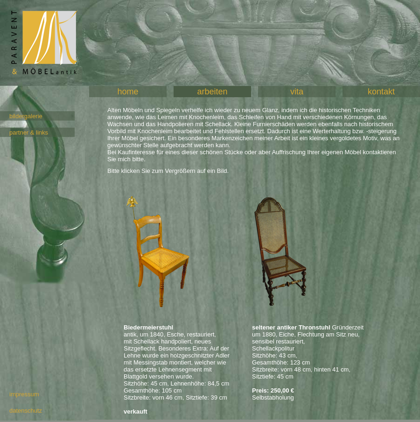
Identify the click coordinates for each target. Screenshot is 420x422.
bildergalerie (25, 116)
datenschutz (25, 410)
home (127, 91)
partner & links (28, 132)
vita (296, 91)
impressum (24, 394)
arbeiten (212, 91)
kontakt (381, 91)
